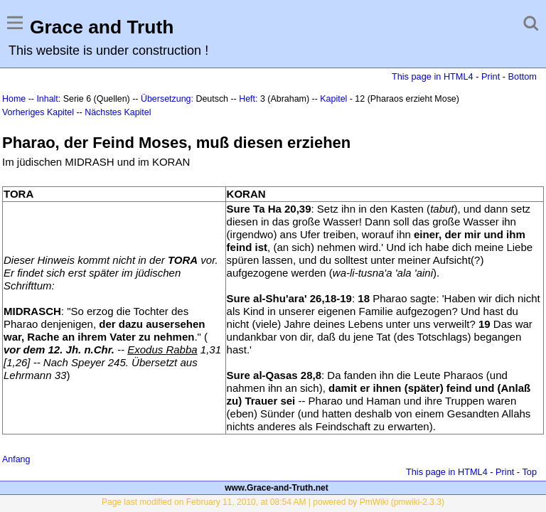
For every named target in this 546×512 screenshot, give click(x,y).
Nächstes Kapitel (118, 112)
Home (14, 99)
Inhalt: (48, 99)
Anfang (16, 459)
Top (529, 471)
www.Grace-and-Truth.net (276, 488)
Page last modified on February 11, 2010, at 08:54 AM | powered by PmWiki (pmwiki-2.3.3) (273, 502)
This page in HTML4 (432, 76)
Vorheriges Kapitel (38, 112)
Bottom (522, 76)
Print (490, 76)
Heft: (248, 99)
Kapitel (333, 99)
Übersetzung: (167, 99)
